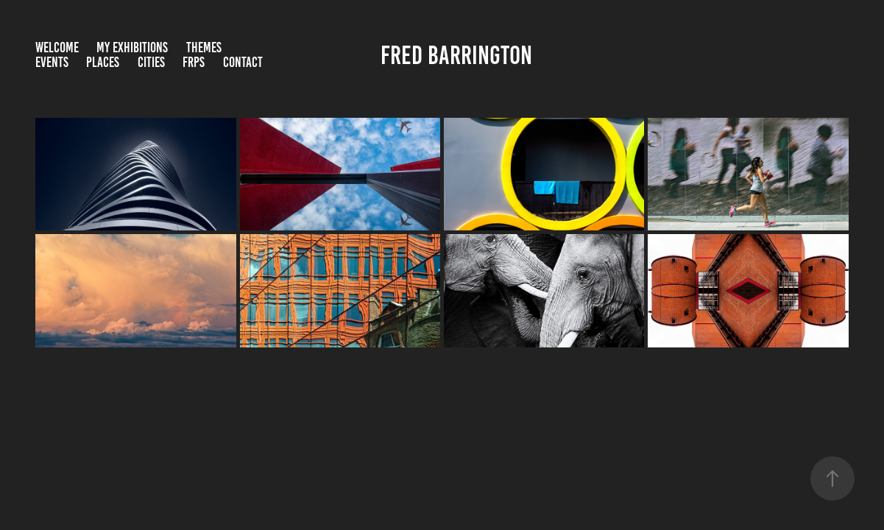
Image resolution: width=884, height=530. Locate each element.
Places (102, 62)
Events (51, 62)
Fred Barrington (456, 55)
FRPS (194, 62)
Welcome (57, 47)
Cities (151, 62)
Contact (243, 62)
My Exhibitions (132, 47)
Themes (204, 47)
